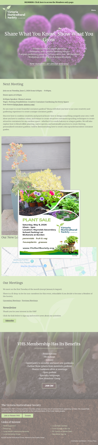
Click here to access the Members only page (54, 2)
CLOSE (74, 255)
